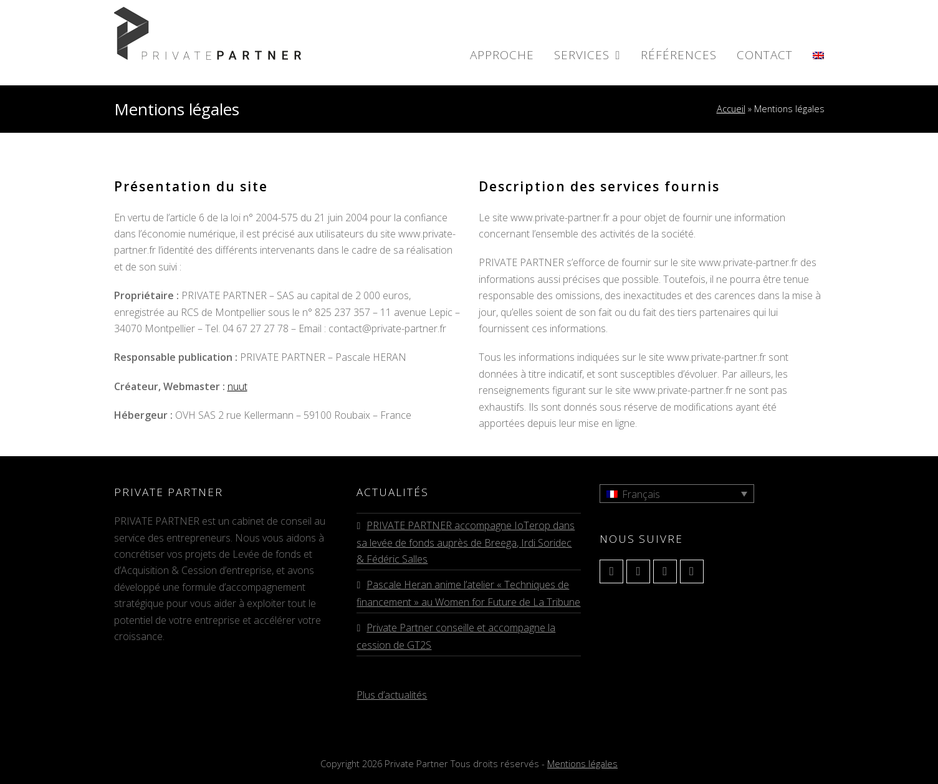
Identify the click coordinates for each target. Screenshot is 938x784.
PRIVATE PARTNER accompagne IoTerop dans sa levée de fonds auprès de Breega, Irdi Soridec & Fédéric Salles (466, 542)
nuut (237, 386)
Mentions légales (582, 763)
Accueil (731, 109)
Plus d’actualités (392, 695)
